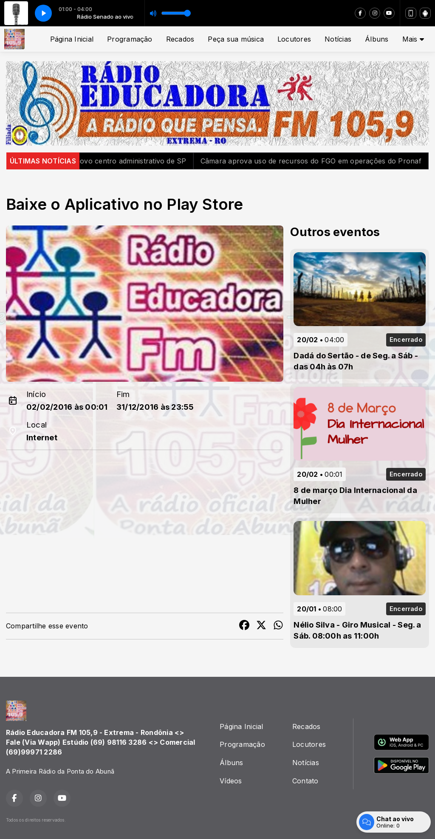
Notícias (338, 39)
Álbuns (376, 39)
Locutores (294, 39)
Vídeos (231, 781)
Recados (180, 39)
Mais (413, 39)
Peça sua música (236, 39)
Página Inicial (71, 39)
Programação (130, 39)
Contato (305, 781)
